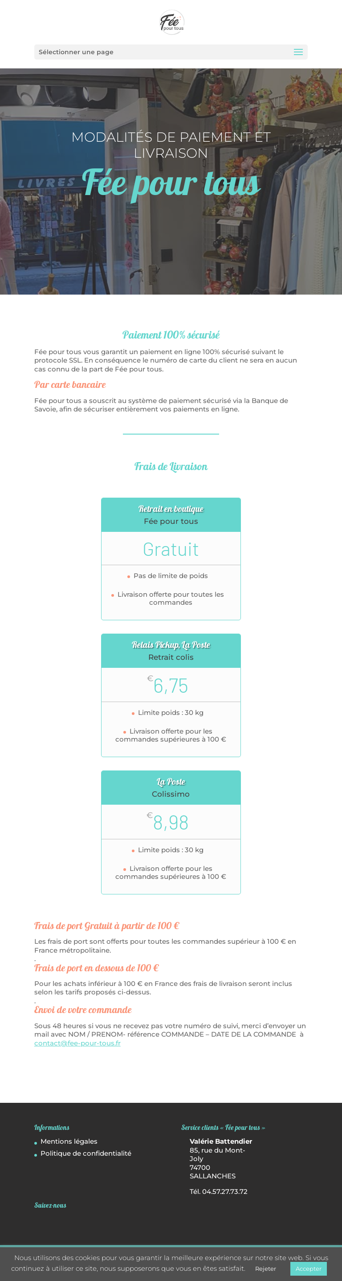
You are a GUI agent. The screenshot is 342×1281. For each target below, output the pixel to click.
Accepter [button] (309, 1268)
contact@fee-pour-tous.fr (77, 1043)
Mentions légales (69, 1141)
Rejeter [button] (265, 1268)
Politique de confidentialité (86, 1153)
